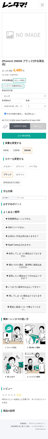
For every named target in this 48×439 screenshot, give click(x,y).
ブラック (7, 174)
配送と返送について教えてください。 (23, 308)
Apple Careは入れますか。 (19, 245)
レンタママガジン (38, 426)
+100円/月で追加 (19, 126)
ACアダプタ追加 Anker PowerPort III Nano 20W (21, 120)
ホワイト (20, 174)
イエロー (7, 166)
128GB (16, 150)
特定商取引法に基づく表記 (20, 426)
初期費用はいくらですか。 (19, 219)
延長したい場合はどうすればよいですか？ (23, 277)
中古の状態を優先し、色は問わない (21, 114)
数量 (28, 100)
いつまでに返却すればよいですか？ (23, 287)
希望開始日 (6, 100)
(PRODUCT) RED (11, 182)
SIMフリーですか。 (16, 227)
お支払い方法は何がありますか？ (22, 236)
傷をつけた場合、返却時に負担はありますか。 (23, 266)
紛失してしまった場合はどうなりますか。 (23, 254)
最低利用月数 (7, 90)
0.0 (19, 395)
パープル (33, 166)
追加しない (38, 126)
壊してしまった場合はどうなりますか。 (23, 297)
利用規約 (23, 423)
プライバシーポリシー (36, 423)
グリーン (20, 166)
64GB (6, 150)
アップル (21, 198)
